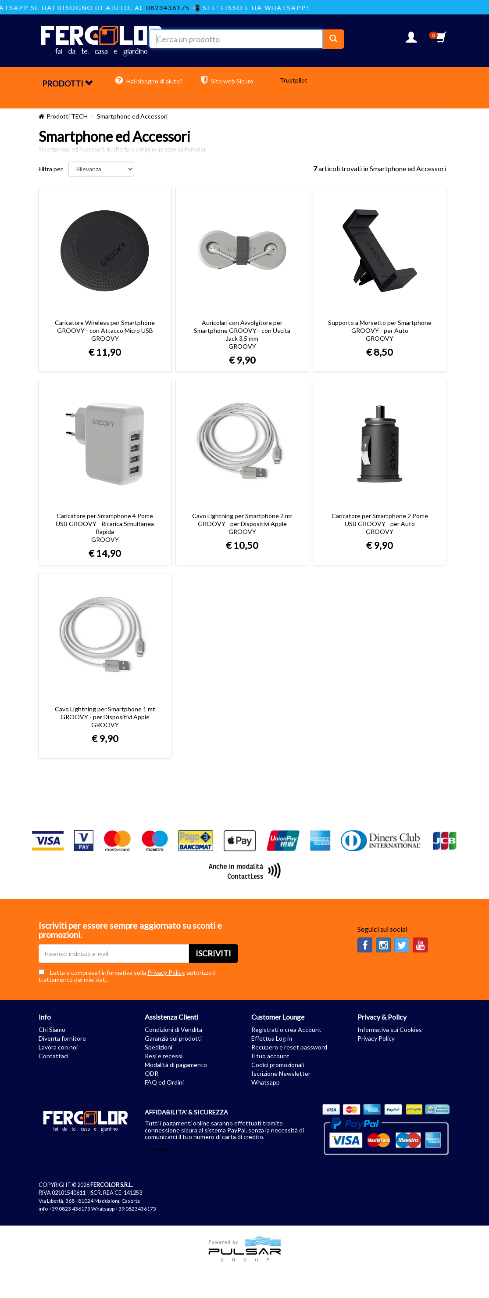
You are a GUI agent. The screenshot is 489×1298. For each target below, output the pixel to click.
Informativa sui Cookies (389, 1029)
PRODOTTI (67, 83)
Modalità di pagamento (176, 1064)
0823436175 (176, 7)
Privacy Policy (165, 972)
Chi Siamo (52, 1029)
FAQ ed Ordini (164, 1082)
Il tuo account (270, 1056)
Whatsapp (265, 1082)
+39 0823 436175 (69, 1208)
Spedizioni (158, 1047)
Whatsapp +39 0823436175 (123, 1208)
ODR (151, 1073)
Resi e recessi (163, 1056)
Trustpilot (293, 80)
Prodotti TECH (67, 116)
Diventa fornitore (62, 1038)
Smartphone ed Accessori (132, 116)
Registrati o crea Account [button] (286, 1029)
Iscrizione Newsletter (281, 1073)
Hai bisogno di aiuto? (148, 80)
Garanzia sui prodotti (173, 1038)
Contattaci (53, 1056)
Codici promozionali (277, 1064)
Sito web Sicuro (227, 80)
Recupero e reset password (289, 1047)
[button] (411, 39)
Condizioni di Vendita (173, 1029)
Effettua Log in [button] (271, 1038)
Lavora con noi (58, 1047)
